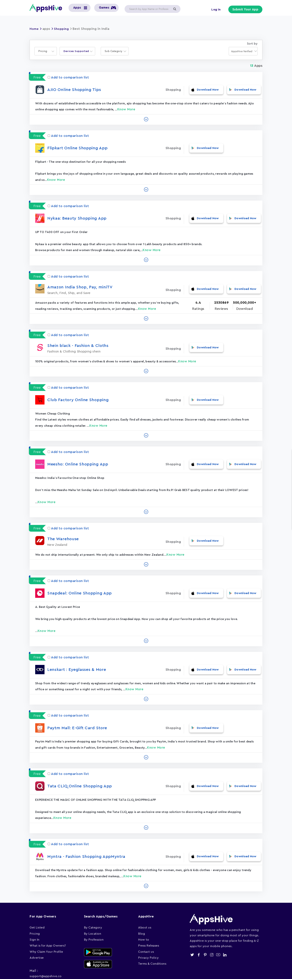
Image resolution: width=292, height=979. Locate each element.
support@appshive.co (46, 956)
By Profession (94, 920)
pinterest (205, 935)
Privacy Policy (148, 938)
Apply (174, 9)
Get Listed (37, 907)
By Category (93, 907)
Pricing (35, 913)
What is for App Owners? (48, 926)
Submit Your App (245, 9)
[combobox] (45, 51)
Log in (215, 9)
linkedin (224, 935)
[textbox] (44, 51)
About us (144, 907)
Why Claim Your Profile (46, 932)
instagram (211, 935)
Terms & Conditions (152, 944)
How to (143, 920)
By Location (92, 913)
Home (34, 28)
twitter (192, 935)
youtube (218, 935)
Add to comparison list (68, 77)
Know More (126, 107)
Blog (141, 913)
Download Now (208, 89)
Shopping (62, 28)
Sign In (34, 920)
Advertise (37, 938)
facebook (198, 935)
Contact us (146, 932)
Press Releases (148, 926)
